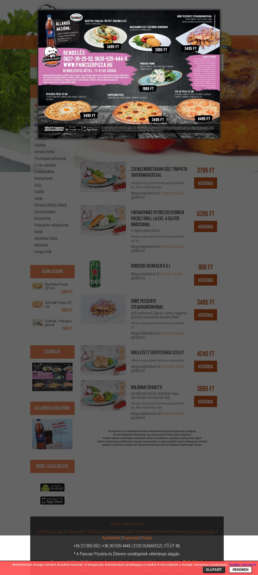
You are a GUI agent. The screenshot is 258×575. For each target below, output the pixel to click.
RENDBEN (241, 569)
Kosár (147, 537)
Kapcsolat (131, 537)
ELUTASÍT (214, 569)
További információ (242, 564)
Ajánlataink (111, 537)
